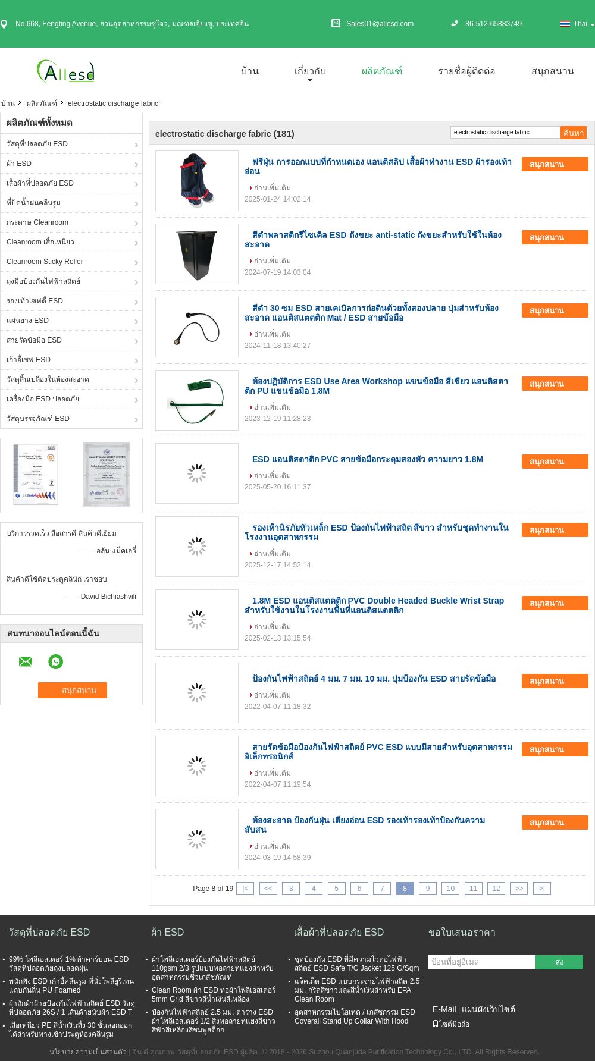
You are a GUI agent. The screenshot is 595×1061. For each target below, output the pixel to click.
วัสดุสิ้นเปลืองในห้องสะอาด (48, 379)
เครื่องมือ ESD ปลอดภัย (43, 399)
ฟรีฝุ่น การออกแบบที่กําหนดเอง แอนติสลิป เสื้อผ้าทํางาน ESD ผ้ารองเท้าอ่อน (378, 166)
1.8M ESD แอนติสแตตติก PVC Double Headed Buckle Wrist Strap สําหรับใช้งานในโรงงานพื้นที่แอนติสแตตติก (374, 605)
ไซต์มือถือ (450, 1024)
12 (496, 888)
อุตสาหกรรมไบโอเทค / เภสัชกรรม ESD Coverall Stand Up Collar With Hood (355, 1016)
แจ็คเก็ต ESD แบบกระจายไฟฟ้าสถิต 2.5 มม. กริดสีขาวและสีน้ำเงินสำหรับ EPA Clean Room (357, 990)
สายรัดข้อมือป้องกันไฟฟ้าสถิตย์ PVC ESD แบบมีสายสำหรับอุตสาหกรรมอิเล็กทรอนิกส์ (378, 751)
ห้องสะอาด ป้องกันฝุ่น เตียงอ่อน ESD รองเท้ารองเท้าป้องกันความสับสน (365, 824)
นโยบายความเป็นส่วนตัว (88, 1052)
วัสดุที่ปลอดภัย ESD (37, 144)
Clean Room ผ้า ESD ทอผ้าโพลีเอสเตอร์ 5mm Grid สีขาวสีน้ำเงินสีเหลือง (213, 994)
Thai (584, 24)
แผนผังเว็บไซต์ (488, 1009)
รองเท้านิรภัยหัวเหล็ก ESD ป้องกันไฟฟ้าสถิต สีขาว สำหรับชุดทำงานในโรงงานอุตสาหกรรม (377, 532)
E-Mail (444, 1009)
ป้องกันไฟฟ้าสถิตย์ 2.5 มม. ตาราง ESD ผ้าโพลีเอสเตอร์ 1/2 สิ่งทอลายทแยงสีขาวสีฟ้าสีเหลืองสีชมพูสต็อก (213, 1021)
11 (473, 888)
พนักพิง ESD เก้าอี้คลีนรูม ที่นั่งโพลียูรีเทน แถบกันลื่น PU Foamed (71, 985)
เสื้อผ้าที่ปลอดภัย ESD (40, 183)
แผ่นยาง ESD (28, 320)
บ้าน (250, 71)
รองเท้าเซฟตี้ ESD (35, 301)
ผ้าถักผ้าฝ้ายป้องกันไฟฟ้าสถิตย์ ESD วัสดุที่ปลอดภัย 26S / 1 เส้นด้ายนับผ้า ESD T (72, 1007)
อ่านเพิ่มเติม (272, 188)
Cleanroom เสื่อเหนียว (40, 242)
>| (542, 888)
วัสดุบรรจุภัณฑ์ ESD (38, 419)
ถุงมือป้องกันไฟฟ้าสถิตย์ (43, 281)
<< (268, 888)
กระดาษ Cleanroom (37, 222)
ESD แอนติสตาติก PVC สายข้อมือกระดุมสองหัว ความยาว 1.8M (367, 459)
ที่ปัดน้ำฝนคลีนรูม (34, 203)
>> (519, 888)
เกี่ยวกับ (310, 71)
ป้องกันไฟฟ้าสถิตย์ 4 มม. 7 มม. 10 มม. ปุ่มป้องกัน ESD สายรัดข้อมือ (374, 678)
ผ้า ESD (19, 163)
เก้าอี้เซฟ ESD (29, 360)
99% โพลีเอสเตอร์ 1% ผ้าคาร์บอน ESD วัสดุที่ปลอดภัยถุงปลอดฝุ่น (69, 963)
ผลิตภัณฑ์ (382, 71)
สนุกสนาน (552, 71)
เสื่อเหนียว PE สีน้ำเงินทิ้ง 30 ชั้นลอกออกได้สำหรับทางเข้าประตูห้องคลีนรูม (70, 1029)
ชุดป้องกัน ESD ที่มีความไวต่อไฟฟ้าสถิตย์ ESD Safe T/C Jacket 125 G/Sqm (357, 963)
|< (245, 888)
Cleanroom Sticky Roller (45, 262)
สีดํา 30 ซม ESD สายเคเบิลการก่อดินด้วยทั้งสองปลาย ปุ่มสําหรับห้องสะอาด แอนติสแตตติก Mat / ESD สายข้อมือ (372, 312)
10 (451, 888)
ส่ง (559, 962)
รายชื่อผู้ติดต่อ (467, 71)
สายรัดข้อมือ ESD (34, 340)
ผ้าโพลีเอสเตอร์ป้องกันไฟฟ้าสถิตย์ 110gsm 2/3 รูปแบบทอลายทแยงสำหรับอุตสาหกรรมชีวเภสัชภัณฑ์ (213, 968)
